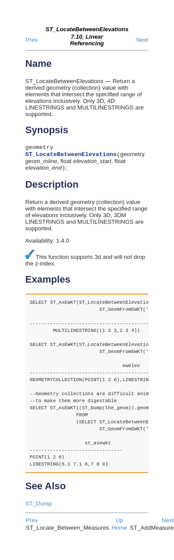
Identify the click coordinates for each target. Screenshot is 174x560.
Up (119, 523)
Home (119, 530)
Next (142, 39)
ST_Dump (38, 506)
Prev (32, 39)
